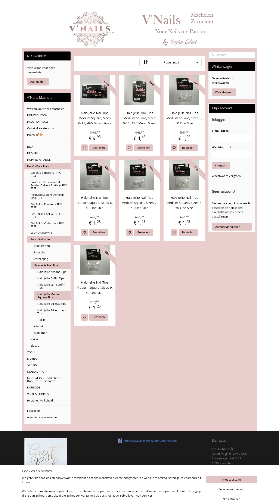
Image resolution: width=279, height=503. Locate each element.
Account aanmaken (227, 227)
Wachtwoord (221, 147)
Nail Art (35, 339)
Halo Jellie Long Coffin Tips (51, 286)
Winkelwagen (224, 92)
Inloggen (220, 165)
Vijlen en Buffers (41, 233)
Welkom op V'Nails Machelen (46, 109)
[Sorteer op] (170, 62)
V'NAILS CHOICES (38, 394)
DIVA (30, 147)
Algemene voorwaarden (43, 417)
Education (33, 411)
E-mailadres (220, 131)
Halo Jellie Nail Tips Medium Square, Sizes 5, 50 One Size (184, 118)
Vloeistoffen (42, 246)
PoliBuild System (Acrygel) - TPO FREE (48, 196)
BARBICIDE (33, 387)
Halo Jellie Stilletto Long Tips (52, 311)
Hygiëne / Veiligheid (40, 400)
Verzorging (41, 259)
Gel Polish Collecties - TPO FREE (47, 224)
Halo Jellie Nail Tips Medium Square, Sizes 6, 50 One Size (95, 202)
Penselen (40, 252)
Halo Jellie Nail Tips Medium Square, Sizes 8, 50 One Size (184, 202)
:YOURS (32, 365)
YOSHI (31, 352)
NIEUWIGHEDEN (37, 115)
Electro (35, 345)
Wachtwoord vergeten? (227, 176)
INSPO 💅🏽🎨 (35, 135)
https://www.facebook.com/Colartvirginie (139, 440)
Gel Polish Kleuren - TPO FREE (46, 205)
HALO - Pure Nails (38, 166)
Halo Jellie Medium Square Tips (49, 295)
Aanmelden (37, 82)
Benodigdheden (41, 239)
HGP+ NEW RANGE (39, 160)
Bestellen (99, 148)
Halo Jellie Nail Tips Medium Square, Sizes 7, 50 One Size (139, 202)
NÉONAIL (32, 153)
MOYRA (32, 358)
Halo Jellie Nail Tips (46, 265)
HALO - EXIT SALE (38, 122)
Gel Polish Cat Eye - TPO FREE (46, 215)
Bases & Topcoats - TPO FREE (46, 174)
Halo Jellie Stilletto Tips (51, 304)
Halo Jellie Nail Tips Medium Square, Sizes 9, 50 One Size (95, 287)
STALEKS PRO (35, 372)
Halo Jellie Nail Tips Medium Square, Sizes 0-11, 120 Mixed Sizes (139, 118)
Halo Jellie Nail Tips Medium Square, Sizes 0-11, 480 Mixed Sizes (94, 118)
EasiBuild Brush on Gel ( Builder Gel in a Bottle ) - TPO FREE (49, 185)
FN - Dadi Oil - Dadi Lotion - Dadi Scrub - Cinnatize (44, 379)
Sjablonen (40, 333)
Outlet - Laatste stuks (41, 128)
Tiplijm (41, 320)
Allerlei (38, 326)
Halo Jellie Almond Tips (51, 272)
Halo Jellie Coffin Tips (50, 278)
